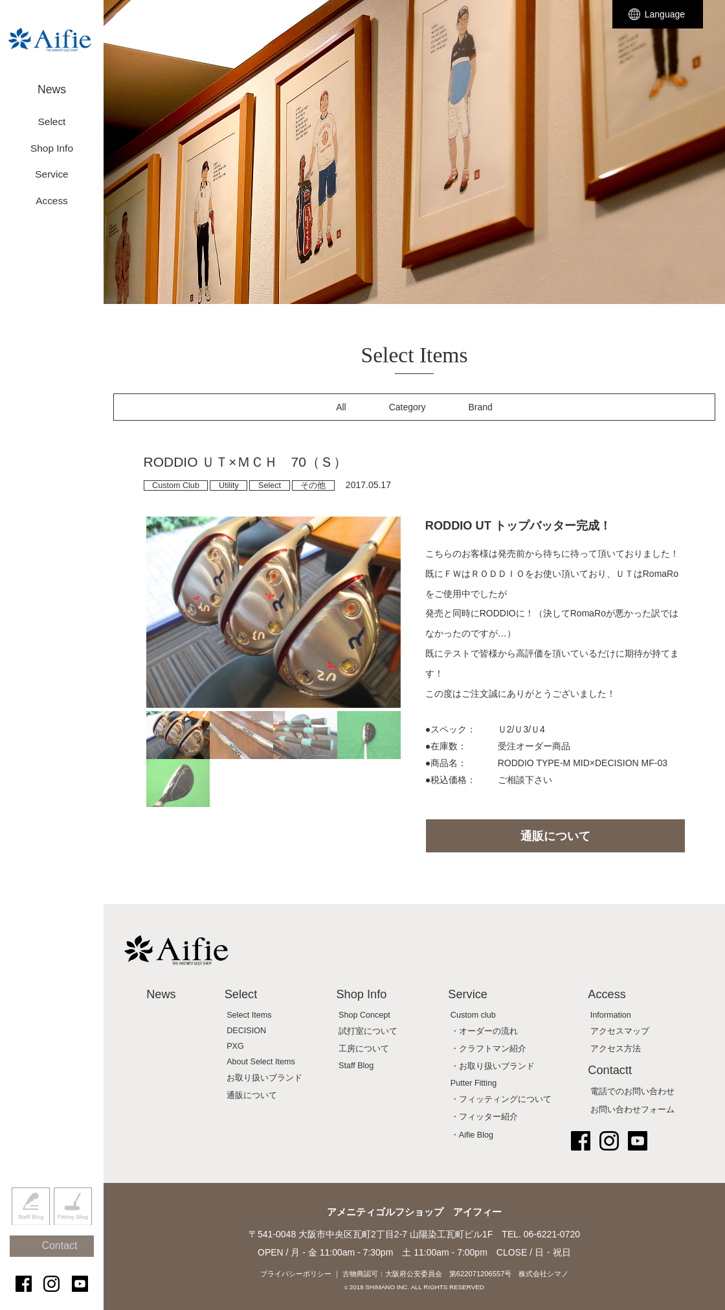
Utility (229, 485)
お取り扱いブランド (264, 1077)
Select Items (249, 1015)
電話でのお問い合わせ (632, 1091)
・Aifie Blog (472, 1135)
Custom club (473, 1015)
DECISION (246, 1030)
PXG (235, 1046)
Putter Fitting (473, 1083)
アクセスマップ (619, 1031)
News (51, 82)
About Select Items (261, 1061)
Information (610, 1015)
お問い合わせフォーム (632, 1109)
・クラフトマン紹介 (488, 1048)
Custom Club (175, 485)
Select (269, 485)
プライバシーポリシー (295, 1274)
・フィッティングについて (501, 1099)
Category (407, 407)
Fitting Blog (72, 1227)
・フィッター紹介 (484, 1116)
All (341, 407)
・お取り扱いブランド (493, 1066)
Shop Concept (364, 1015)
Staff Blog (30, 1227)
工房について (364, 1048)
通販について (555, 836)
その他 (313, 485)
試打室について (368, 1031)
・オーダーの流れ (484, 1031)
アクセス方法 (615, 1048)
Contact (57, 1260)
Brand (481, 407)
